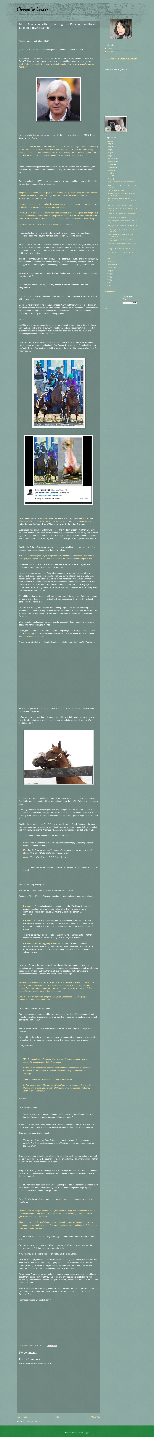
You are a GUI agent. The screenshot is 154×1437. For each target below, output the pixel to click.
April (109, 258)
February (111, 264)
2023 (108, 150)
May (109, 179)
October (111, 164)
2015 (108, 285)
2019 (108, 274)
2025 (108, 144)
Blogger (86, 1433)
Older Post (95, 1417)
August (110, 170)
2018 (108, 277)
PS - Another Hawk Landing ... (117, 190)
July (109, 173)
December (111, 158)
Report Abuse (110, 291)
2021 (108, 156)
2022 (108, 153)
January (111, 267)
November (111, 161)
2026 (108, 141)
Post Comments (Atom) (32, 1421)
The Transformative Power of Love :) (119, 198)
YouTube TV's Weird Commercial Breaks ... (121, 205)
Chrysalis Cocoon (33, 9)
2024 (108, 147)
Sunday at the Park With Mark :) (117, 217)
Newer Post (22, 1417)
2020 (108, 271)
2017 (108, 280)
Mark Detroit (110, 52)
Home (59, 1417)
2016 (108, 282)
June (110, 176)
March (110, 261)
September (112, 167)
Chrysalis (109, 48)
